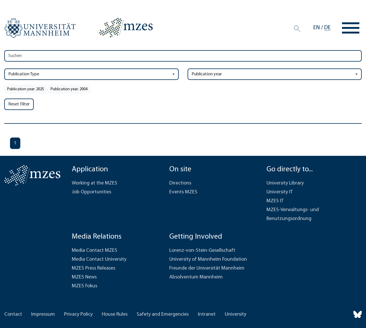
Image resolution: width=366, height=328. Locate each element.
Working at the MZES (94, 183)
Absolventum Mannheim (196, 277)
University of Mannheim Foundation (208, 259)
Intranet (207, 314)
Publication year (207, 74)
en (316, 28)
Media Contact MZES (94, 250)
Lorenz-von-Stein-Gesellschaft (202, 250)
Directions (180, 183)
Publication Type (23, 74)
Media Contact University (99, 259)
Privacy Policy (78, 314)
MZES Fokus (84, 286)
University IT (279, 192)
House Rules (115, 314)
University (235, 314)
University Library (285, 183)
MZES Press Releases (93, 268)
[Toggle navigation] (351, 28)
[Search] (297, 29)
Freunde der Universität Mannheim (206, 268)
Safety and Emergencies (163, 314)
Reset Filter (19, 104)
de (327, 28)
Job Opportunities (91, 192)
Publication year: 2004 (69, 89)
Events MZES (183, 192)
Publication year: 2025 (25, 89)
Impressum (43, 314)
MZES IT (275, 201)
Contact (13, 314)
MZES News (84, 277)
